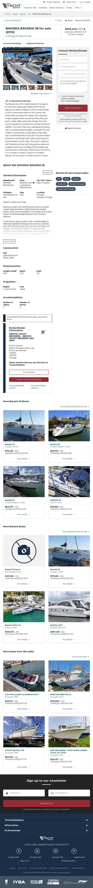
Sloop (66, 179)
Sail (59, 179)
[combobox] (60, 74)
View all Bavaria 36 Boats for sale (75, 406)
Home (7, 14)
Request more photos (41, 93)
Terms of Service (77, 121)
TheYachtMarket (11, 5)
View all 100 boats (81, 657)
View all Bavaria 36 (12, 20)
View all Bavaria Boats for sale (76, 532)
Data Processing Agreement (59, 868)
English (47, 172)
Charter (69, 8)
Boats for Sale (30, 8)
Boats (15, 14)
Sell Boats (43, 8)
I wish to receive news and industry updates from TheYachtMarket (72, 98)
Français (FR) (57, 857)
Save (58, 20)
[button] (29, 379)
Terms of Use (22, 868)
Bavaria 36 (62, 184)
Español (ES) (79, 857)
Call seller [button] (29, 372)
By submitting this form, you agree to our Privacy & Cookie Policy (46, 809)
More (78, 8)
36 (29, 14)
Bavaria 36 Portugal (66, 189)
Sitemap (13, 868)
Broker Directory (57, 8)
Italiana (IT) (24, 861)
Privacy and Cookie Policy (38, 868)
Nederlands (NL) (68, 861)
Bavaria (23, 14)
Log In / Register (85, 2)
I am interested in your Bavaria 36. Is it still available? (73, 85)
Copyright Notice (77, 868)
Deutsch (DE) (35, 857)
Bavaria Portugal (77, 184)
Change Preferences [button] (51, 2)
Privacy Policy (63, 121)
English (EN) (13, 857)
